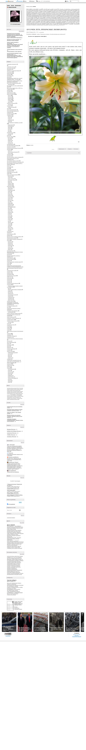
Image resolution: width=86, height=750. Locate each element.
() (65, 148)
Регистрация (20, 1)
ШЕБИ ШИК (10, 299)
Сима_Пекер (17, 547)
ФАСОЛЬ (9, 341)
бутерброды (10, 190)
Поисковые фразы (18, 609)
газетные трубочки (11, 103)
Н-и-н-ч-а (17, 571)
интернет (9, 155)
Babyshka (13, 527)
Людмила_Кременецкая (12, 569)
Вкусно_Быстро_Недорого (12, 593)
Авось (39, 1)
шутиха (20, 574)
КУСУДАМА (9, 231)
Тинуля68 (13, 573)
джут (8, 108)
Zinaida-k (9, 534)
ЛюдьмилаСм (19, 570)
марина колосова (7, 7)
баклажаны (9, 69)
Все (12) (22, 477)
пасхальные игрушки (11, 275)
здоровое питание (11, 113)
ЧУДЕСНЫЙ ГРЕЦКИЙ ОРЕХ (13, 360)
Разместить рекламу (76, 636)
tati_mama (18, 564)
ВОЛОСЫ (10, 116)
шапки (18, 399)
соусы (8, 323)
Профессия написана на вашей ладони (44, 13)
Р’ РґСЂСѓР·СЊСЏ (16, 24)
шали (9, 102)
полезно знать (10, 301)
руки (9, 131)
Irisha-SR (18, 528)
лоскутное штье (10, 234)
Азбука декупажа (11, 107)
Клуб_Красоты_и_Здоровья (13, 540)
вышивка (9, 91)
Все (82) (22, 404)
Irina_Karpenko (13, 528)
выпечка (9, 90)
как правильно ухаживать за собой (15, 122)
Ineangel (13, 558)
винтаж (8, 77)
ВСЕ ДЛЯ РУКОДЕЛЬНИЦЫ (13, 83)
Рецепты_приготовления (12, 545)
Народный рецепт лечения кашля (14, 261)
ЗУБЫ (9, 121)
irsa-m (21, 528)
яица (9, 230)
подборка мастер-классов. (12, 283)
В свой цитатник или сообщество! (57, 34)
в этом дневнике (11, 504)
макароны (10, 205)
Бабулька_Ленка (14, 534)
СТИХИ (8, 326)
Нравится (70, 148)
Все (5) (22, 442)
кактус (8, 165)
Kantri (8, 529)
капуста (9, 199)
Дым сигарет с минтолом (12, 492)
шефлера (10, 357)
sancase (18, 563)
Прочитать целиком (45, 34)
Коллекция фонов (11, 169)
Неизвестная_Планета (16, 583)
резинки (9, 98)
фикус (8, 343)
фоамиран (9, 344)
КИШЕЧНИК (10, 125)
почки (9, 214)
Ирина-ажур (9, 538)
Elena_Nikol (14, 556)
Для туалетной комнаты (12, 111)
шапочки (9, 364)
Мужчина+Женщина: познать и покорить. (46, 16)
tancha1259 (13, 564)
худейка (8, 350)
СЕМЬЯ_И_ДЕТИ (10, 547)
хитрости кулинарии (11, 348)
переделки (9, 278)
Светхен (9, 573)
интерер (8, 149)
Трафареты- (9, 337)
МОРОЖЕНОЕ (11, 207)
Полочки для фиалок (11, 305)
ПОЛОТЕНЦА (11, 376)
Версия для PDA (76, 634)
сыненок (16, 548)
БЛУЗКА (9, 241)
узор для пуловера (16, 397)
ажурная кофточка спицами (12, 388)
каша (9, 201)
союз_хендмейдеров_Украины (13, 591)
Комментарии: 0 (17, 486)
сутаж (8, 329)
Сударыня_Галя (10, 548)
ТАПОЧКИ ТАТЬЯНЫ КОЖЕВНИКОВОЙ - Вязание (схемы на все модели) (15, 420)
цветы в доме (10, 351)
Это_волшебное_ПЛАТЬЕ (12, 586)
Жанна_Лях (9, 536)
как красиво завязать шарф (13, 160)
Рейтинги (32, 1)
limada (14, 529)
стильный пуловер (20, 396)
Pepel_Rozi (13, 531)
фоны (8, 346)
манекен (9, 134)
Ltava (16, 530)
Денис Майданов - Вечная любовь (15, 495)
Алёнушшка (13, 565)
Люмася (8, 571)
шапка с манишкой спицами (12, 399)
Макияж (8, 235)
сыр (8, 221)
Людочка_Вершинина (11, 570)
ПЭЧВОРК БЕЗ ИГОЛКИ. (12, 310)
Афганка (18, 565)
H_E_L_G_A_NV (14, 557)
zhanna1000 (16, 533)
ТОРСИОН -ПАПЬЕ (11, 336)
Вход (25, 1)
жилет (9, 95)
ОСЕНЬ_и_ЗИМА (19, 587)
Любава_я (9, 543)
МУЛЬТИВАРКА (10, 258)
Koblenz (11, 529)
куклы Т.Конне (11, 178)
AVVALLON (9, 556)
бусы (9, 139)
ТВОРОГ (9, 222)
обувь (9, 182)
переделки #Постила (11, 433)
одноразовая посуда (12, 294)
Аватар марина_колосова (15, 16)
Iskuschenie (17, 558)
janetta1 (12, 562)
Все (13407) (21, 31)
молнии (8, 254)
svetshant (14, 532)
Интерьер (18, 589)
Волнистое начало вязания (13, 39)
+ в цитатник (41, 32)
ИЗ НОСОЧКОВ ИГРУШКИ (12, 145)
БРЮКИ (9, 243)
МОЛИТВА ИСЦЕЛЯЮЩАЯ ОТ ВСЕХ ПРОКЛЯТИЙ (68, 16)
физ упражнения (10, 342)
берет (18, 388)
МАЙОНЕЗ (10, 204)
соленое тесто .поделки (12, 320)
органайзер (10, 84)
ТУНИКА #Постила (11, 434)
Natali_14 (21, 559)
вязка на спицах (10, 94)
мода (8, 240)
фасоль (9, 227)
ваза (9, 288)
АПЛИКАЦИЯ (10, 312)
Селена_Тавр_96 (17, 546)
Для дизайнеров (12, 470)
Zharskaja (21, 533)
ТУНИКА (9, 100)
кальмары (10, 196)
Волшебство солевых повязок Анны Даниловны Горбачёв (14, 81)
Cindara (38, 34)
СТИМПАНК (10, 297)
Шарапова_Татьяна (19, 573)
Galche (21, 527)
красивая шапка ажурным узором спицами (14, 392)
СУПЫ (9, 219)
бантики (9, 137)
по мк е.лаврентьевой (17, 393)
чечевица (10, 228)
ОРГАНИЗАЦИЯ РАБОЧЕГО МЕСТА (14, 268)
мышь (9, 181)
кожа (8, 168)
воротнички (10, 371)
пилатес (8, 280)
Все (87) (22, 427)
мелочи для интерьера (12, 152)
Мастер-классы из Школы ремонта (14, 236)
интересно (9, 154)
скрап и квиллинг (10, 317)
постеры (9, 104)
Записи (8, 5)
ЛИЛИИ (8, 232)
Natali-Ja (17, 559)
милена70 (9, 544)
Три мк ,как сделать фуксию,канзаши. (15, 338)
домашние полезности (12, 64)
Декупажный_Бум (10, 585)
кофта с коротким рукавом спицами (16, 391)
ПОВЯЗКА (10, 375)
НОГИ (9, 128)
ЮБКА (9, 249)
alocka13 (9, 527)
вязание (8, 389)
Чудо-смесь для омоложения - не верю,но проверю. (14, 362)
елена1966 (16, 574)
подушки (9, 143)
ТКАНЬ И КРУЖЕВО (12, 378)
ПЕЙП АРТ (9, 276)
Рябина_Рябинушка (16, 572)
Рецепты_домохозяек (11, 584)
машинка (10, 373)
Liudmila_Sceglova (11, 530)
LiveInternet (10, 1)
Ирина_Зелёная (15, 538)
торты (9, 223)
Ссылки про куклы (11, 324)
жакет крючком (15, 390)
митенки (9, 96)
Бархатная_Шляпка (11, 535)
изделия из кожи (10, 146)
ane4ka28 (9, 561)
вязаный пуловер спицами (14, 389)
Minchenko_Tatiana (11, 559)
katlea (15, 562)
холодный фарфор (11, 517)
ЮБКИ (9, 382)
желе (9, 192)
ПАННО (9, 296)
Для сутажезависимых (11, 109)
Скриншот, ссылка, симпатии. (13, 318)
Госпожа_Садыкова (11, 566)
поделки (8, 284)
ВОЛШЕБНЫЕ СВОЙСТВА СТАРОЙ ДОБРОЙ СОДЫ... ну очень (14, 79)
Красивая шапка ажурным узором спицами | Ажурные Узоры (14, 410)
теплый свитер (9, 397)
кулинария (9, 186)
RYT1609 (9, 560)
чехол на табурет (13, 398)
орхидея (9, 271)
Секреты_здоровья (11, 587)
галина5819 (18, 535)
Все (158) (22, 554)
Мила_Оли (13, 571)
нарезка (8, 260)
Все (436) (22, 522)
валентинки (9, 73)
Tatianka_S (19, 532)
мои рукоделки (10, 250)
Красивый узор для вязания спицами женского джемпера (13, 34)
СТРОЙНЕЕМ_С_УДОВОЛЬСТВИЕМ (15, 592)
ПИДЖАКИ (10, 245)
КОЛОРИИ (10, 126)
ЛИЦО (9, 127)
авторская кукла (10, 68)
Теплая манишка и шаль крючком (14, 49)
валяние (9, 74)
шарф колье (9, 365)
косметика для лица (11, 172)
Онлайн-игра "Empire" (13, 462)
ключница (9, 167)
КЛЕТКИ (9, 292)
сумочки (8, 328)
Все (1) (22, 515)
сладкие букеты (10, 319)
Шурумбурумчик (10, 574)
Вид (68, 1)
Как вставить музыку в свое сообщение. (40, 19)
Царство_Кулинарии (19, 585)
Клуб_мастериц (10, 541)
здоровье (9, 114)
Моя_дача (9, 583)
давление (10, 120)
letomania (19, 562)
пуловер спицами (16, 395)
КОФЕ (8, 173)
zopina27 (9, 565)
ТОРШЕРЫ (10, 298)
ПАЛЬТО (9, 244)
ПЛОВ (9, 213)
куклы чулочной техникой (12, 174)
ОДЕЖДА (10, 183)
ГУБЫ (9, 118)
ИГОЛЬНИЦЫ (10, 132)
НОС (9, 130)
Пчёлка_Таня (18, 544)
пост (8, 307)
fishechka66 (13, 561)
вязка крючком (10, 93)
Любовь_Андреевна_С (12, 568)
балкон (9, 150)
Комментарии (18, 5)
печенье (9, 212)
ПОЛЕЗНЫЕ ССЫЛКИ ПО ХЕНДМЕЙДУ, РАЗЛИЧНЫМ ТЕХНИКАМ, (13, 303)
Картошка (10, 200)
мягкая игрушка (10, 259)
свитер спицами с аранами (12, 396)
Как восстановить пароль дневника (14, 157)
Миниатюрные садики (11, 237)
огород (8, 263)
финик (9, 356)
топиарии (9, 334)
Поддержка (65, 1)
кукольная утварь (11, 179)
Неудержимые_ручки (11, 589)
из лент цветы (10, 136)
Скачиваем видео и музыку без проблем (58, 12)
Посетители (16, 608)
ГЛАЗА (9, 117)
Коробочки (9, 170)
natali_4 (14, 563)
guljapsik (9, 562)
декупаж (9, 105)
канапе (9, 198)
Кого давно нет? (10, 526)
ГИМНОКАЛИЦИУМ (12, 352)
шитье (8, 367)
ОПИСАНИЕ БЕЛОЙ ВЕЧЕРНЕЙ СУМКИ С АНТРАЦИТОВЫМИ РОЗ (14, 266)
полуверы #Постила (11, 436)
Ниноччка (14, 544)
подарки (8, 282)
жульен (9, 194)
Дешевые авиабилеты (13, 457)
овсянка (9, 209)
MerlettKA (19, 530)
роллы (9, 216)
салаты (9, 218)
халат (9, 379)
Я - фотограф (11, 444)
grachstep (18, 561)
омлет (8, 264)
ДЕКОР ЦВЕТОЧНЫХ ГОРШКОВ (15, 289)
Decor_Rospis (15, 590)
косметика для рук (11, 66)
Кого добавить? (18, 526)
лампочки (10, 293)
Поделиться (76, 148)
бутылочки (9, 72)
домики (9, 290)
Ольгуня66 (9, 572)
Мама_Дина (14, 543)
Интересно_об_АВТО (11, 588)
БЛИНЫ (9, 188)
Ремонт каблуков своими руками (14, 313)
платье (9, 246)
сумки (8, 327)
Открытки (10, 453)
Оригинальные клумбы (12, 270)
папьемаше (9, 274)
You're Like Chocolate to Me (13, 487)
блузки (9, 370)
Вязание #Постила (11, 429)
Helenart (19, 557)
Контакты (77, 635)
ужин (9, 226)
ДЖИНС (9, 140)
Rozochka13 (9, 532)
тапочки (8, 333)
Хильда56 (20, 548)
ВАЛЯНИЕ (9, 75)
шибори (8, 366)
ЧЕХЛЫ (9, 380)
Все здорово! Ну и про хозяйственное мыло (41, 23)
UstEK (8, 533)
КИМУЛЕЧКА (10, 539)
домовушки (9, 112)
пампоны (9, 273)
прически (10, 248)
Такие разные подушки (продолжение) (15, 331)
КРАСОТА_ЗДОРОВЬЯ (19, 541)
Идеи (8, 135)
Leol (21, 558)
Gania (8, 528)
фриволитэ (9, 347)
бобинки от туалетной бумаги (13, 70)
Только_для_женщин (11, 594)
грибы (9, 191)
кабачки (9, 195)
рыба (9, 217)
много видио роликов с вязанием (14, 239)
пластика (10, 322)
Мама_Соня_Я (20, 543)
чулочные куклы (19, 398)
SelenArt (13, 560)
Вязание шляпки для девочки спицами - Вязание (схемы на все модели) (14, 416)
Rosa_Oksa (18, 531)
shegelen (9, 564)
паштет (9, 210)
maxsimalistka (10, 563)
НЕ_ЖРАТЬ (9, 590)
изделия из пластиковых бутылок (14, 148)
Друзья (12, 5)
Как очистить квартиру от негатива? (14, 162)
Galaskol (9, 557)
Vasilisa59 (12, 533)
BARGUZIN (17, 527)
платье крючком (10, 393)
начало (9, 141)
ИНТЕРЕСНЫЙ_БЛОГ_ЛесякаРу (14, 537)
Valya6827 (17, 560)
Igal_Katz (9, 558)
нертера (9, 353)
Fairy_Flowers (20, 556)
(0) (21, 34)
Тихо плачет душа (11, 490)
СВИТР (9, 99)
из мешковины (10, 144)
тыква (9, 225)
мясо (9, 208)
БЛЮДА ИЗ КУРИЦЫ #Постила (14, 431)
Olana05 (8, 531)
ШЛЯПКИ (10, 185)
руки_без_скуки (10, 546)
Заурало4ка (18, 566)
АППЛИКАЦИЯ (11, 369)
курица (9, 203)
